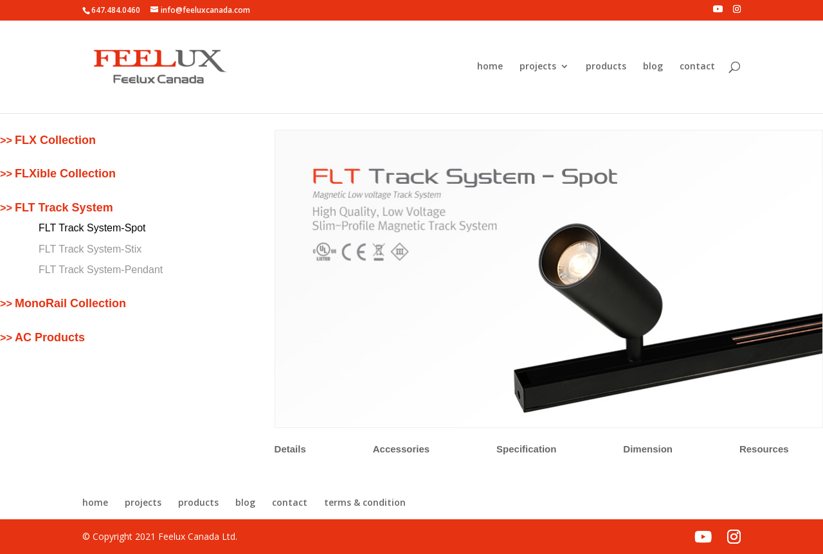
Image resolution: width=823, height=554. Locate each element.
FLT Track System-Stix (90, 249)
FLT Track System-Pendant (101, 269)
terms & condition (365, 502)
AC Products (50, 337)
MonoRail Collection (70, 303)
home (490, 67)
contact (697, 67)
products (606, 67)
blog (653, 67)
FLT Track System (64, 207)
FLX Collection (55, 140)
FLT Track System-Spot (92, 227)
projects (538, 67)
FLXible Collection (65, 173)
